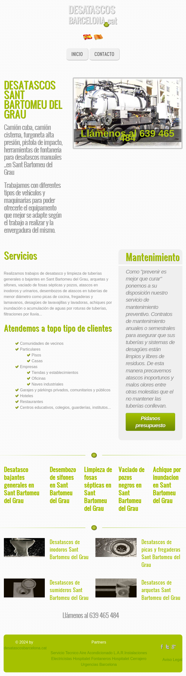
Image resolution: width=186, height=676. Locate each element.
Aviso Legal (172, 660)
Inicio (77, 54)
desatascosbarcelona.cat (25, 648)
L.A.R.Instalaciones (130, 653)
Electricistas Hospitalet (70, 659)
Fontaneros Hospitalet (109, 659)
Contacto (104, 54)
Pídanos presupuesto (150, 421)
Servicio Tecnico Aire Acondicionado (82, 653)
